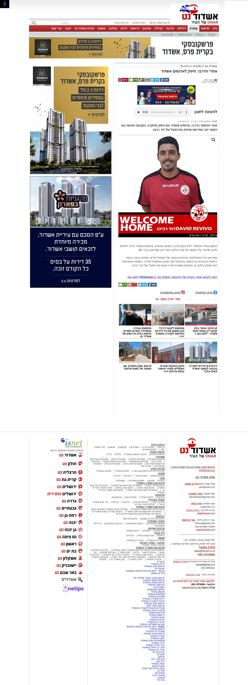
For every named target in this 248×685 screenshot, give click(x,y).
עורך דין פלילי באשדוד (153, 647)
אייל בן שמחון (158, 573)
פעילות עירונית (140, 502)
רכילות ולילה (158, 444)
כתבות (161, 480)
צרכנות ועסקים (156, 528)
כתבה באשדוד (157, 638)
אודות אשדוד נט (84, 28)
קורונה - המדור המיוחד (152, 542)
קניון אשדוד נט (117, 559)
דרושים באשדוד (157, 615)
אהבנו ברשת (149, 552)
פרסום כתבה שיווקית (154, 633)
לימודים (146, 530)
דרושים (135, 28)
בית (215, 28)
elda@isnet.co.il (206, 513)
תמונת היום (131, 497)
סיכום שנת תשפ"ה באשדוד (150, 547)
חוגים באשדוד (122, 471)
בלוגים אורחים (130, 518)
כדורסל (200, 34)
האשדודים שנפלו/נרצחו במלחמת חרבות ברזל (139, 513)
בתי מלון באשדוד (156, 584)
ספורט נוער (167, 34)
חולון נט (160, 654)
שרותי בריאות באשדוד (154, 610)
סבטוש (161, 677)
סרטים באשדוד (153, 559)
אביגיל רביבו (158, 675)
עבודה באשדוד (157, 636)
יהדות (137, 552)
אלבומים (160, 494)
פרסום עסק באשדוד (154, 566)
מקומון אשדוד (158, 591)
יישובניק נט (159, 587)
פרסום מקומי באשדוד (154, 580)
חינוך (68, 28)
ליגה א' (193, 121)
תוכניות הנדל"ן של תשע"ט (116, 554)
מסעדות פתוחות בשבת (114, 461)
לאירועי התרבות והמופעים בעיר (149, 471)
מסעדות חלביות (137, 459)
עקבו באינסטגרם (172, 292)
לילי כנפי (160, 661)
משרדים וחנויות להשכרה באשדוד (148, 608)
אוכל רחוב (146, 466)
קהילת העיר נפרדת (145, 504)
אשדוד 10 (160, 673)
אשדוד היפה (158, 502)
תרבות (170, 28)
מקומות (123, 447)
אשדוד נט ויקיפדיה (155, 631)
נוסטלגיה (120, 480)
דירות (124, 28)
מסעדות (160, 456)
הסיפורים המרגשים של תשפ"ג (127, 485)
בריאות (126, 502)
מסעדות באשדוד (156, 596)
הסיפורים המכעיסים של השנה (142, 490)
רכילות (182, 28)
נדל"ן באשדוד (158, 564)
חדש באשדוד (132, 530)
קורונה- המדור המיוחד (153, 545)
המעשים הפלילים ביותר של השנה (129, 557)
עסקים (147, 28)
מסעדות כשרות (112, 463)
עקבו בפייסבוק (206, 292)
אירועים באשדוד (156, 612)
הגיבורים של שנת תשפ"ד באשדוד (148, 509)
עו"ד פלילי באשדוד (155, 645)
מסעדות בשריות (157, 459)
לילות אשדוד (146, 497)
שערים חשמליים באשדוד (152, 624)
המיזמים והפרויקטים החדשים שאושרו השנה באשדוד (138, 550)
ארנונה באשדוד (157, 619)
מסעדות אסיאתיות (139, 461)
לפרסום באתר (121, 22)
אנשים (112, 447)
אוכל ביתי (157, 461)
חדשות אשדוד (157, 451)
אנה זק (161, 670)
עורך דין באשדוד (156, 649)
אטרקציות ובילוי (146, 535)
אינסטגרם (117, 497)
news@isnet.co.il (205, 530)
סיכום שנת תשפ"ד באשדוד (150, 506)
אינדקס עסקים (108, 552)
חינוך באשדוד (135, 559)
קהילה (158, 28)
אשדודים (134, 447)
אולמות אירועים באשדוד (152, 640)
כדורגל (211, 34)
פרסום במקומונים (156, 589)
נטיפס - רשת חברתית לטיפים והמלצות (145, 571)
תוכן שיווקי (159, 530)
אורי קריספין (188, 520)
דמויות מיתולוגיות (134, 523)
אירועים (161, 497)
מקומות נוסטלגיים (155, 523)
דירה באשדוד (158, 642)
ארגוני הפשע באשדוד (135, 454)
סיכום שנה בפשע (124, 487)
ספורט (193, 28)
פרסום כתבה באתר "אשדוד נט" (149, 578)
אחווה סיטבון (158, 666)
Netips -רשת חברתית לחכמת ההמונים (146, 626)
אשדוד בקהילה (156, 499)
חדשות (205, 28)
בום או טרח (148, 447)
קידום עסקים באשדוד (154, 582)
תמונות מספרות (136, 480)
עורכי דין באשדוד (135, 540)
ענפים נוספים (184, 34)
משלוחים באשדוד (156, 594)
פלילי (118, 454)
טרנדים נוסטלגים (113, 523)
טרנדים (130, 535)
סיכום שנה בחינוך (145, 487)
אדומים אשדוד (204, 121)
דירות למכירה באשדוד (153, 598)
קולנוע (113, 28)
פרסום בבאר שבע (155, 605)
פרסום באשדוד (157, 629)
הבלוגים (160, 516)
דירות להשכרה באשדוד (153, 601)
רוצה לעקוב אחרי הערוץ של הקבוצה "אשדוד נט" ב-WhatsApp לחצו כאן (172, 276)
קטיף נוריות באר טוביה (153, 668)
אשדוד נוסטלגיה (156, 521)
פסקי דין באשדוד (156, 540)
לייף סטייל (159, 533)
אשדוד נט (210, 66)
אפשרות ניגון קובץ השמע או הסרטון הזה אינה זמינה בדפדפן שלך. (162, 112)
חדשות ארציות (157, 454)
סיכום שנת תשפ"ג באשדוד (150, 483)
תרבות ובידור (157, 468)
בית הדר (160, 680)
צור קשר (56, 28)
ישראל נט (160, 568)
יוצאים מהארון (150, 449)
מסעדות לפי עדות (133, 463)
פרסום (161, 656)
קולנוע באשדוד (103, 471)
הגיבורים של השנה (155, 485)
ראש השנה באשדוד (143, 554)
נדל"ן (109, 454)
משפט (101, 28)
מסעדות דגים (118, 459)
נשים (162, 552)
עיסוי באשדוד (158, 663)
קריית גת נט (158, 652)
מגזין (162, 478)
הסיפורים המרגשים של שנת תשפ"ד (143, 511)
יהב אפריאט (183, 121)
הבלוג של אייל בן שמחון (153, 518)
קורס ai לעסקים (99, 550)
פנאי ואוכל (125, 552)
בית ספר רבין (158, 659)
